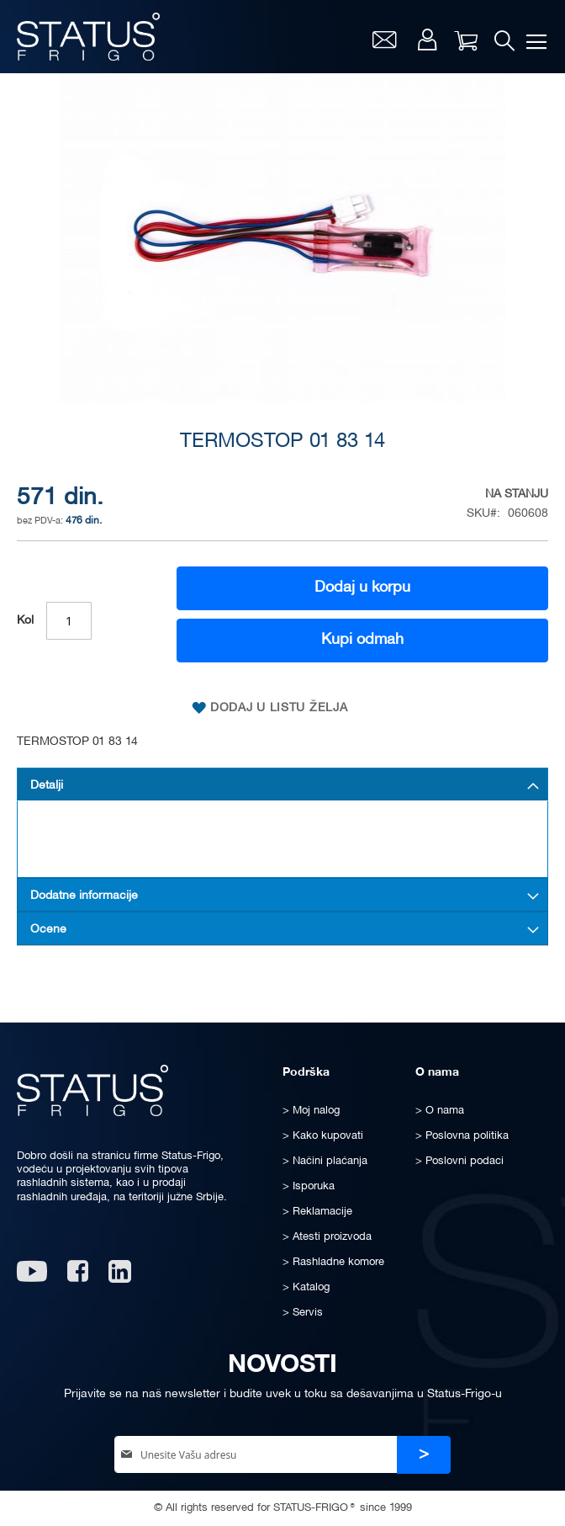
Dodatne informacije (84, 896)
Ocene (48, 929)
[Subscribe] (424, 1455)
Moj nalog (427, 40)
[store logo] (88, 37)
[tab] (282, 784)
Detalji (46, 785)
